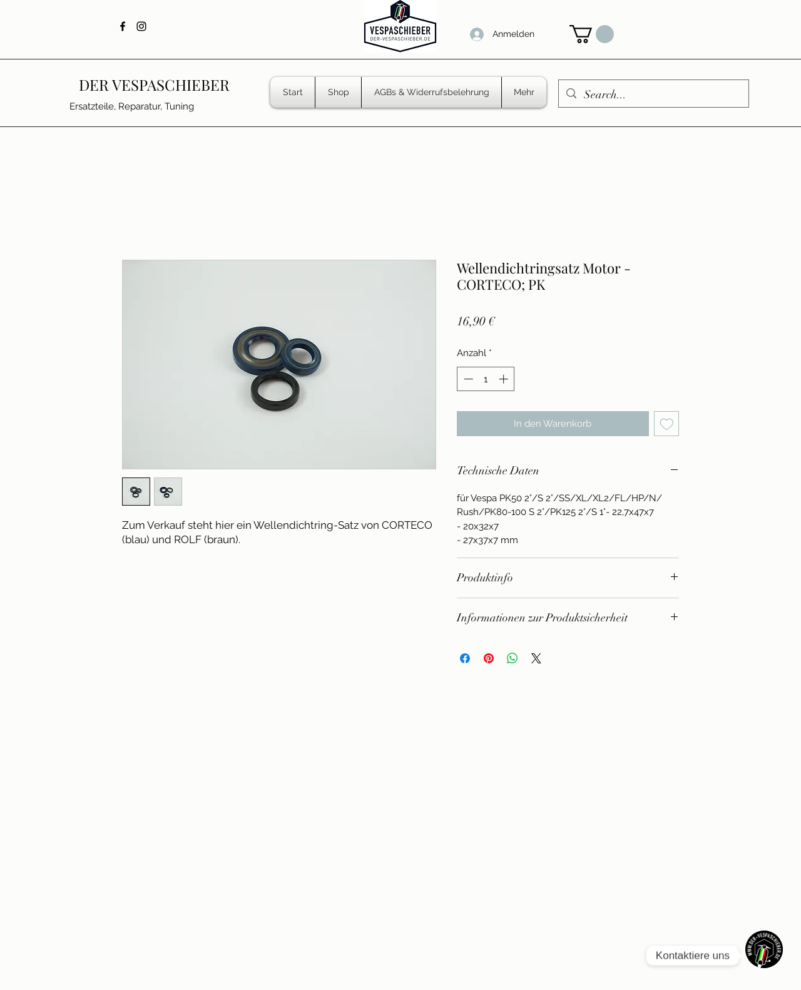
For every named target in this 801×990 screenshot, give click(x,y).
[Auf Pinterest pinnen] (488, 658)
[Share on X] (536, 658)
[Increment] (504, 378)
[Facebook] (122, 26)
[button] (591, 34)
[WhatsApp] (764, 955)
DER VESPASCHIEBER (154, 84)
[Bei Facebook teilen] (464, 658)
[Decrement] (467, 378)
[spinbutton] (486, 378)
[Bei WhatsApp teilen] (512, 658)
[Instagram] (141, 26)
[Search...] (653, 95)
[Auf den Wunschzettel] (667, 424)
